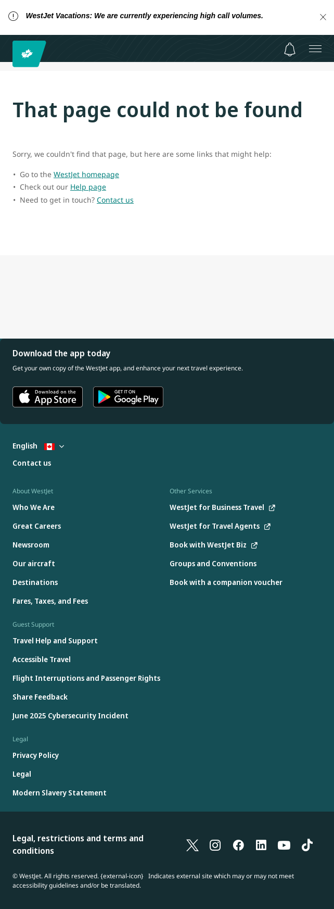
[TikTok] (307, 844)
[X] (192, 844)
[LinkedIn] (261, 844)
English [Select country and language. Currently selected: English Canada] (38, 446)
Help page (88, 187)
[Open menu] (315, 48)
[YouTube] (284, 844)
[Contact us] (31, 463)
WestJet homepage (86, 174)
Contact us (115, 200)
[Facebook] (238, 844)
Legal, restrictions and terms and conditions (78, 844)
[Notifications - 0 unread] (290, 49)
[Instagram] (215, 844)
